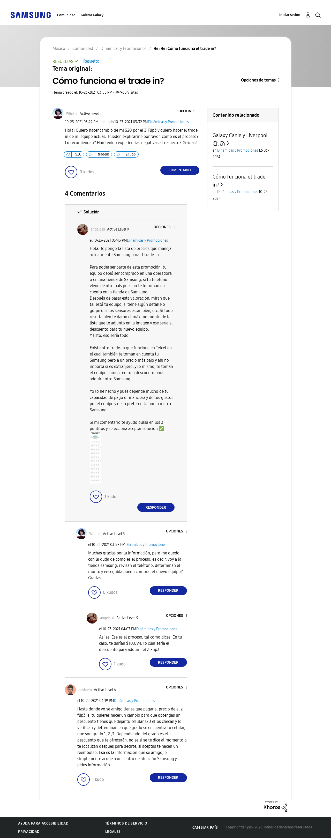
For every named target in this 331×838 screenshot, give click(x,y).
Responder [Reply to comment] (156, 507)
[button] (190, 111)
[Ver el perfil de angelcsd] (98, 229)
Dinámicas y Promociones (168, 122)
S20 (78, 154)
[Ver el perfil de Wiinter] (72, 114)
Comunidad (66, 15)
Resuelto (91, 61)
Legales (113, 831)
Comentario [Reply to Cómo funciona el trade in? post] (180, 170)
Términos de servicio (126, 823)
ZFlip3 (131, 154)
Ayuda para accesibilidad (43, 823)
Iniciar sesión (289, 15)
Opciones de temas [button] (258, 80)
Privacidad (29, 831)
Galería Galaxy (92, 15)
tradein (103, 154)
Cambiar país (205, 827)
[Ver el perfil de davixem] (85, 690)
